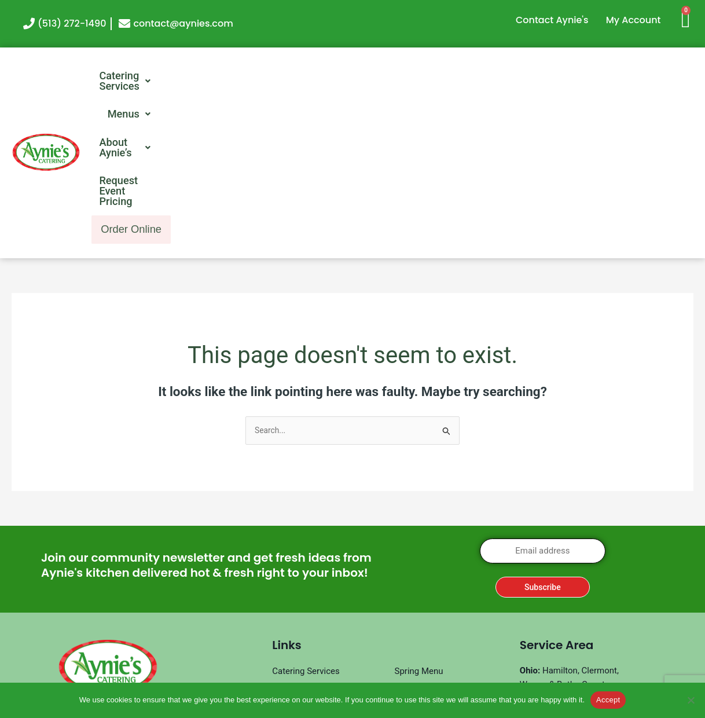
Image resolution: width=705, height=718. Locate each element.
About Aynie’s (384, 76)
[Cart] (690, 19)
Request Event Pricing (510, 76)
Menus (292, 76)
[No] (690, 700)
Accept (608, 699)
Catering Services (189, 76)
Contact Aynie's (552, 20)
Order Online (639, 77)
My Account (633, 20)
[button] (189, 76)
